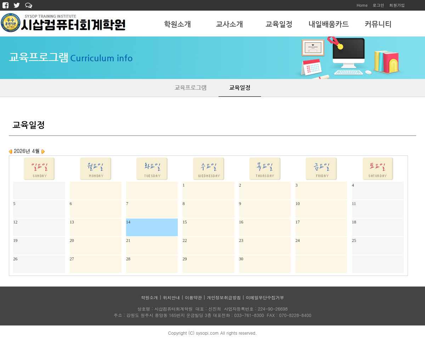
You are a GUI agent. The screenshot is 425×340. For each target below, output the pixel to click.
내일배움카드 (328, 24)
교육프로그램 (190, 87)
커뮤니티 (378, 24)
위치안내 (171, 297)
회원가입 (397, 5)
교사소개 (229, 24)
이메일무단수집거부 (265, 297)
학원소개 (177, 24)
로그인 (378, 5)
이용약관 (193, 297)
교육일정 (279, 24)
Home (362, 5)
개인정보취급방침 (224, 297)
